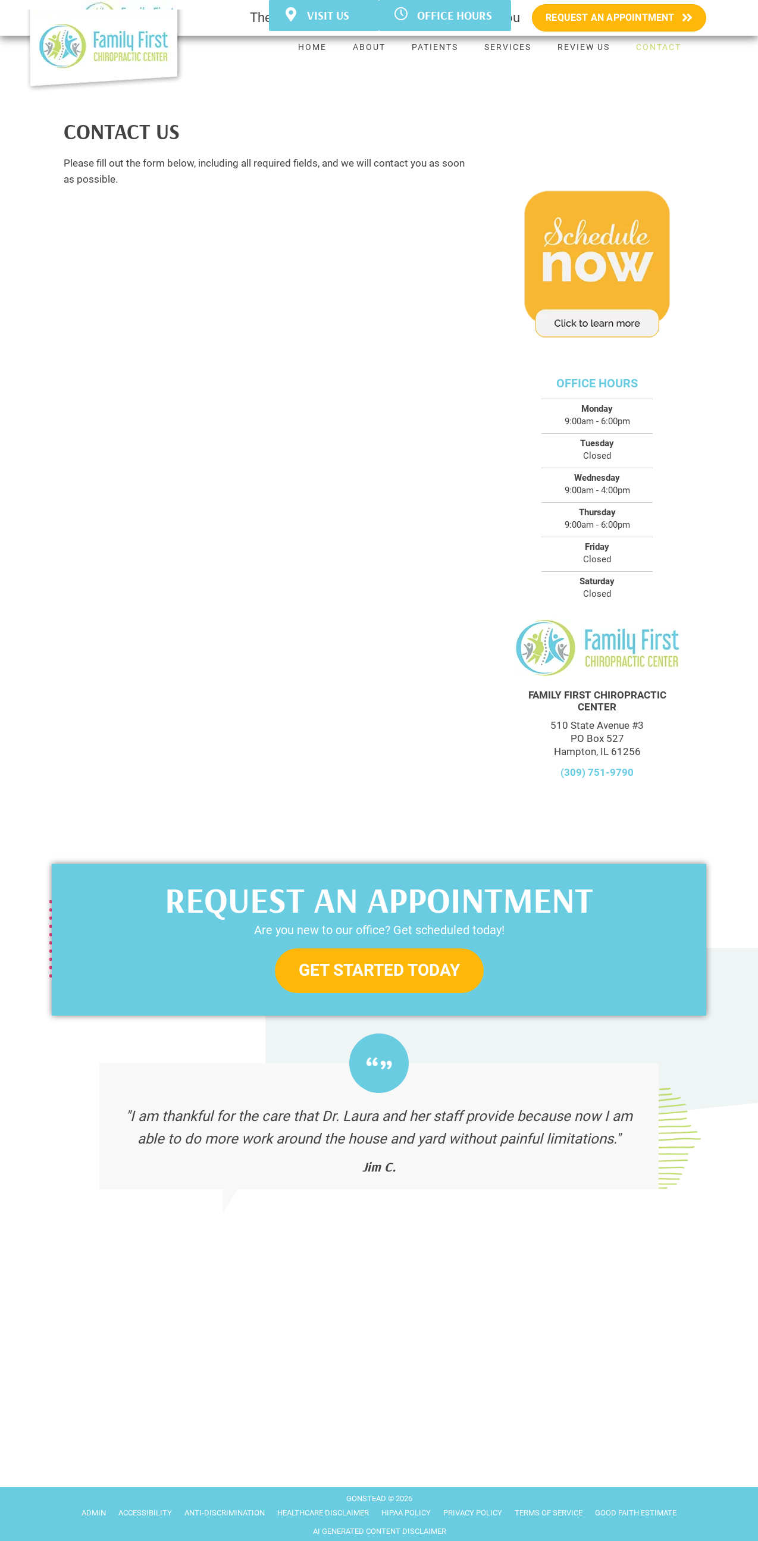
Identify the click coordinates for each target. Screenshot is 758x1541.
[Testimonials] (379, 1126)
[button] (379, 970)
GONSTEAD (366, 1498)
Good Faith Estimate (635, 1512)
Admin (94, 1512)
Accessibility (145, 1512)
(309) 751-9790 (597, 772)
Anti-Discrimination (224, 1512)
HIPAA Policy (406, 1512)
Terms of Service (548, 1512)
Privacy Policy (472, 1512)
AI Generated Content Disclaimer (379, 1531)
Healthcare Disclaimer (323, 1512)
